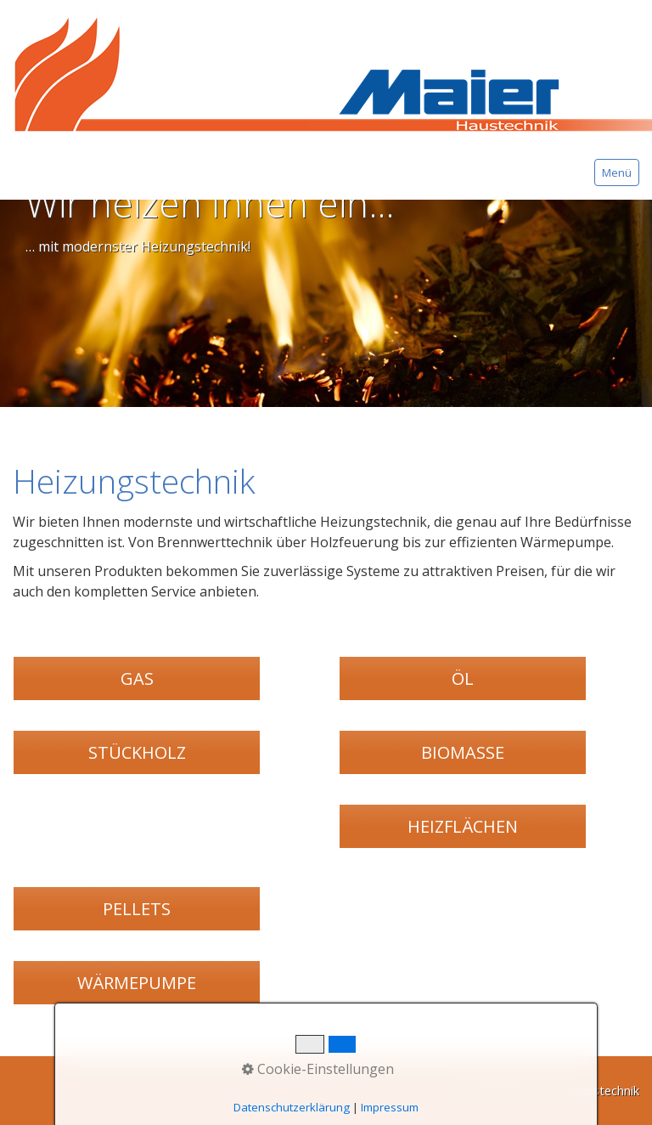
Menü (617, 172)
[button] (137, 678)
